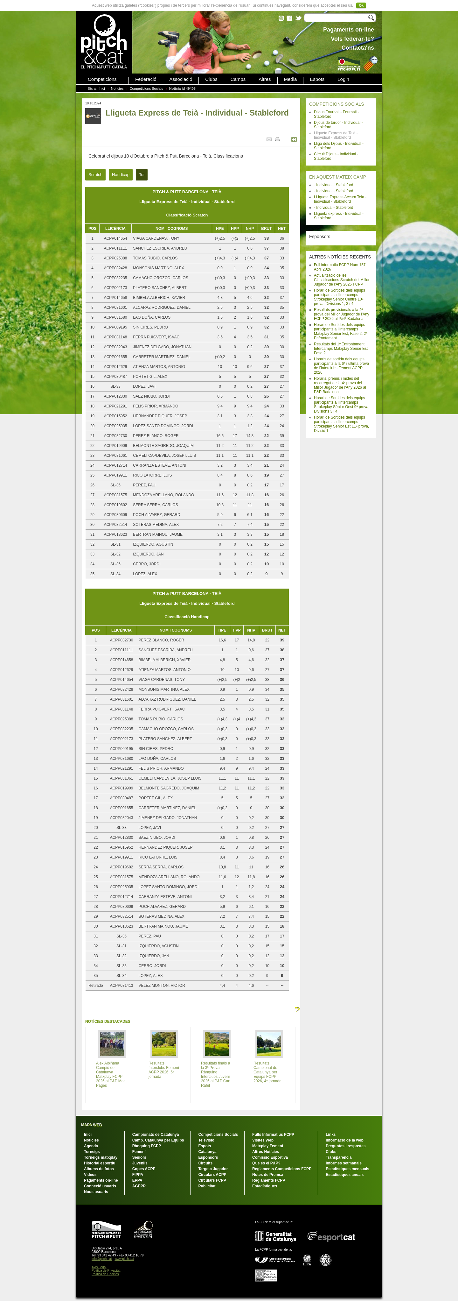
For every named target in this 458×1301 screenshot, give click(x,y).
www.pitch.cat (124, 1259)
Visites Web (263, 1140)
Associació (181, 79)
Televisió (206, 1140)
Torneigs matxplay (100, 1157)
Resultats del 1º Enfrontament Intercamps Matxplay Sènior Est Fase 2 (341, 348)
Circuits (205, 1163)
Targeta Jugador (213, 1169)
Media (290, 79)
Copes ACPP (144, 1169)
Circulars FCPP (212, 1180)
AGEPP (139, 1186)
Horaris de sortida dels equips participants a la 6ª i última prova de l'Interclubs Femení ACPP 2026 (341, 366)
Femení (139, 1151)
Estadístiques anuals (345, 1174)
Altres (265, 79)
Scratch (95, 174)
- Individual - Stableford (333, 185)
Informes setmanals (344, 1163)
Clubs (211, 79)
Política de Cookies (105, 1274)
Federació (145, 79)
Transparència (338, 1157)
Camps (238, 79)
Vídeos (90, 1174)
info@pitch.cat (102, 1259)
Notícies (117, 88)
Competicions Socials (146, 88)
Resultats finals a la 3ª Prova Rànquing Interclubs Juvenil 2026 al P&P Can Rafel (216, 1074)
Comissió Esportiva (270, 1157)
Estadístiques (264, 1186)
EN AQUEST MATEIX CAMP (337, 177)
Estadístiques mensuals (347, 1169)
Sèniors (139, 1157)
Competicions (102, 79)
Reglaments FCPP (268, 1180)
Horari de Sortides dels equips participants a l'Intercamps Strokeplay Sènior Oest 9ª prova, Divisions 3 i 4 (342, 405)
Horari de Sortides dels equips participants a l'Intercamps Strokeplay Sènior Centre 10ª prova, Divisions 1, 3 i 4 (339, 297)
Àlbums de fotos (99, 1169)
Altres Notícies (265, 1151)
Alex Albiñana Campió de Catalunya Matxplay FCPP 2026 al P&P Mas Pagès (111, 1074)
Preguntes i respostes (345, 1146)
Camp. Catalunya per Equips (158, 1140)
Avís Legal (99, 1267)
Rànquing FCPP (146, 1146)
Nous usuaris (96, 1192)
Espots (317, 79)
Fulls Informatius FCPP (273, 1134)
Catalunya (207, 1151)
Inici (102, 88)
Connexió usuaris (100, 1186)
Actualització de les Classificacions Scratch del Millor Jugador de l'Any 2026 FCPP (342, 279)
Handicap (120, 174)
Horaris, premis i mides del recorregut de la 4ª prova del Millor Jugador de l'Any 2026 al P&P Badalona (340, 385)
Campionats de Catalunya (155, 1134)
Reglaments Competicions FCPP (281, 1169)
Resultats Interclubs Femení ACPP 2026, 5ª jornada (164, 1070)
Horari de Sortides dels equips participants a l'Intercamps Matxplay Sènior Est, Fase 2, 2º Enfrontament (340, 331)
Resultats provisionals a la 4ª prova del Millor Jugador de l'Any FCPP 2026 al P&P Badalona (341, 314)
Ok (361, 5)
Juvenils (140, 1163)
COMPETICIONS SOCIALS (336, 104)
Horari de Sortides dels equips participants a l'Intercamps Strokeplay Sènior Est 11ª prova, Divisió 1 (341, 424)
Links (331, 1134)
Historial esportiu (99, 1163)
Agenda (91, 1146)
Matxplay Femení (267, 1146)
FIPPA (137, 1174)
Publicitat (206, 1186)
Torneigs (92, 1151)
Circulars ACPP (212, 1174)
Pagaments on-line (101, 1180)
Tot (141, 174)
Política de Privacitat (106, 1270)
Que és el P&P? (266, 1163)
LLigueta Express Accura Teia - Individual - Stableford (340, 199)
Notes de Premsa (267, 1174)
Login (343, 79)
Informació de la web (345, 1140)
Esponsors (208, 1157)
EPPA (137, 1180)
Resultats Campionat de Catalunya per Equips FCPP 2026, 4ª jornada (267, 1072)
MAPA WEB (91, 1125)
